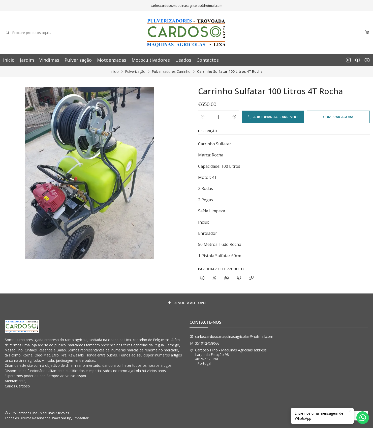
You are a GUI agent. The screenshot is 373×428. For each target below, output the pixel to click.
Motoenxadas (111, 60)
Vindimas (49, 60)
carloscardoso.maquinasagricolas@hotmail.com (231, 336)
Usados (183, 60)
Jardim (27, 60)
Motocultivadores (151, 60)
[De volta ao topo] (186, 303)
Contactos (208, 60)
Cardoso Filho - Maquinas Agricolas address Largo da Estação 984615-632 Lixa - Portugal (228, 357)
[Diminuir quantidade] (202, 117)
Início (115, 71)
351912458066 (204, 343)
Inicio (9, 60)
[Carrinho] (367, 32)
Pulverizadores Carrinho (171, 71)
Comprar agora (338, 116)
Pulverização (78, 60)
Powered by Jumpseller (70, 418)
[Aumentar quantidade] (234, 117)
